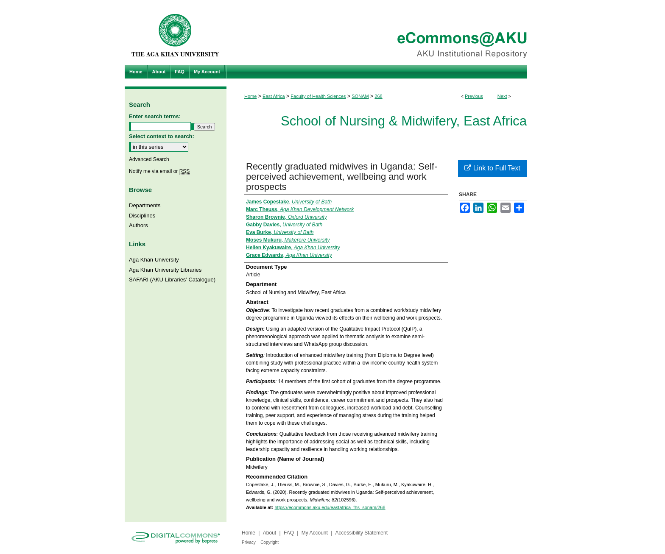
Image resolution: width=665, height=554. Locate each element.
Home (250, 96)
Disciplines (142, 215)
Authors (138, 225)
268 (378, 96)
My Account (315, 533)
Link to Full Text (492, 168)
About (269, 533)
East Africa (274, 96)
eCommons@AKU (383, 32)
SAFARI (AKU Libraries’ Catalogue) (172, 279)
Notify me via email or (159, 171)
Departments (144, 205)
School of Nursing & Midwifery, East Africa (404, 121)
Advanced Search (149, 159)
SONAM (360, 96)
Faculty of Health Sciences (318, 96)
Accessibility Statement (361, 533)
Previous (474, 96)
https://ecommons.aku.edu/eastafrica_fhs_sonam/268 (329, 507)
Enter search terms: (155, 116)
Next (502, 96)
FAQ (289, 533)
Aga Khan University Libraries (165, 270)
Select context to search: (161, 136)
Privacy (249, 542)
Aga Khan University (154, 259)
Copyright (269, 542)
